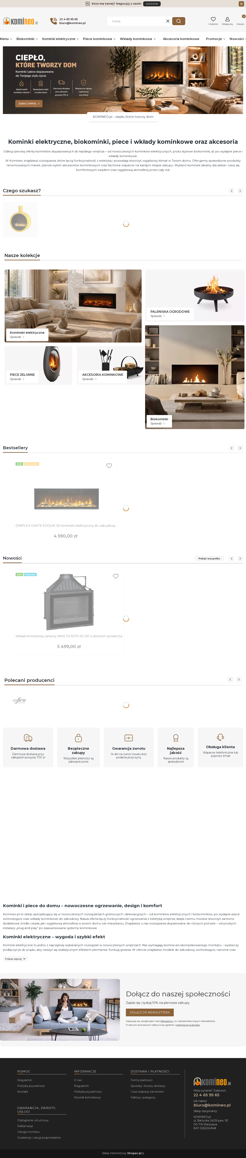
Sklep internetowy (121, 1153)
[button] (178, 21)
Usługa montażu (28, 1132)
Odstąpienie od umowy (33, 1120)
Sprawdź (17, 337)
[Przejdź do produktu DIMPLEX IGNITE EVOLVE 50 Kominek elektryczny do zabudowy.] (65, 491)
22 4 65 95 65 (206, 1095)
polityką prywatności (188, 1024)
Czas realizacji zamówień (147, 1091)
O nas (78, 1080)
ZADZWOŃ (152, 3)
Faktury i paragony (143, 1097)
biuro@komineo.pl (212, 1105)
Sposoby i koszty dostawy (148, 1086)
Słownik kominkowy (87, 1097)
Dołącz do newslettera (150, 1012)
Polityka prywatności (31, 1086)
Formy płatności (141, 1080)
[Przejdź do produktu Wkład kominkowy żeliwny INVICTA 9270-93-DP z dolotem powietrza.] (69, 602)
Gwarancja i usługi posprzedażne (39, 1137)
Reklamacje (25, 1126)
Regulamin (167, 1021)
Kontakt (22, 1091)
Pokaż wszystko (209, 558)
